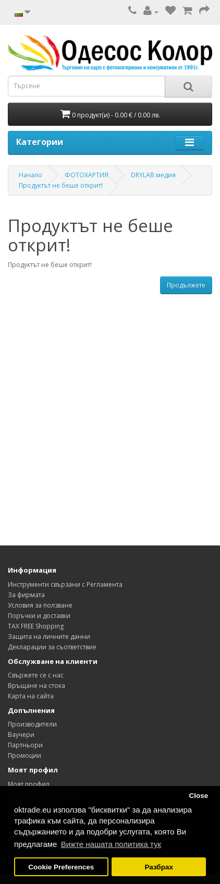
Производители (32, 724)
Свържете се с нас (36, 675)
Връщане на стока (36, 685)
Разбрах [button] (158, 867)
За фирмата (26, 594)
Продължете (186, 285)
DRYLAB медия (153, 175)
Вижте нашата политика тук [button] (111, 844)
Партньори (25, 745)
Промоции (24, 755)
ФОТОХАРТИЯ (86, 175)
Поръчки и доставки (39, 615)
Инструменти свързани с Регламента (65, 584)
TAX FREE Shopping (36, 626)
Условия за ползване (40, 605)
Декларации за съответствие (52, 647)
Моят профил (29, 784)
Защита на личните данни (49, 636)
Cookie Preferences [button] (61, 867)
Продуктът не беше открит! (61, 185)
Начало (30, 175)
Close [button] (198, 796)
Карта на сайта (31, 696)
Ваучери (21, 734)
